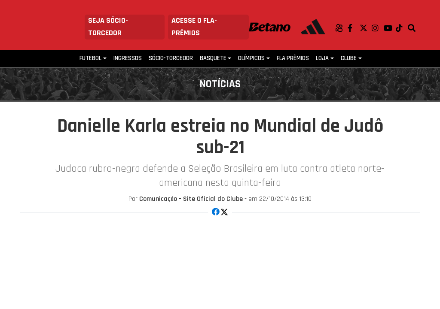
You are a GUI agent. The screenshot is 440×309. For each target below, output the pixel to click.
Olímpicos (251, 58)
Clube (349, 58)
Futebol (90, 58)
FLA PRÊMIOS (293, 58)
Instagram (378, 28)
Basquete (213, 58)
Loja (322, 58)
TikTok (402, 28)
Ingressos (127, 58)
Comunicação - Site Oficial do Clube (191, 198)
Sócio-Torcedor (171, 58)
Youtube (390, 28)
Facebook (354, 28)
